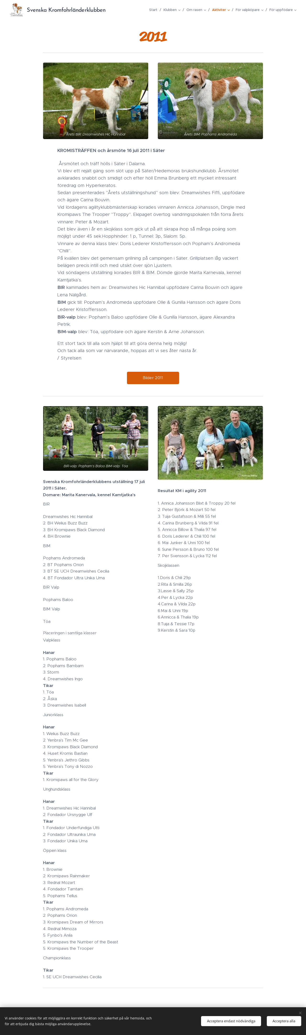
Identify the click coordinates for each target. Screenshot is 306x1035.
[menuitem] (154, 10)
